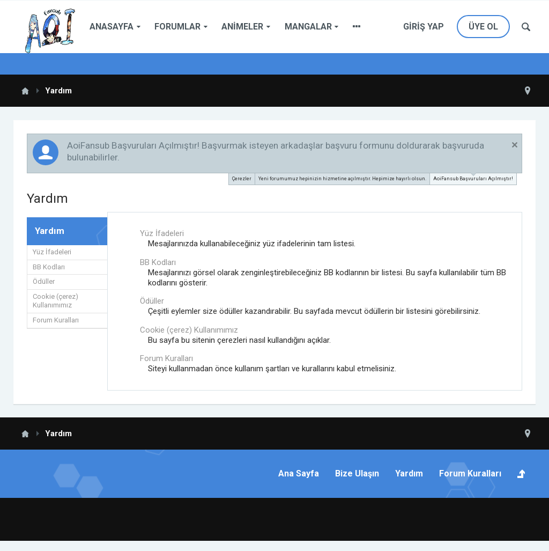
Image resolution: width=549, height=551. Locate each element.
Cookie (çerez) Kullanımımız (55, 301)
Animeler (242, 26)
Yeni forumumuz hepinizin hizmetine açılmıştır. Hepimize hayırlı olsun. (342, 178)
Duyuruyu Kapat (514, 145)
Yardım (409, 473)
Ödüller (44, 281)
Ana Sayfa (298, 473)
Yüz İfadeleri (52, 252)
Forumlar (177, 26)
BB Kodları (49, 267)
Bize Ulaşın (357, 473)
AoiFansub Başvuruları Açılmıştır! (473, 177)
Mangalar (308, 26)
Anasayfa (111, 26)
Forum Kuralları (56, 320)
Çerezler (241, 178)
